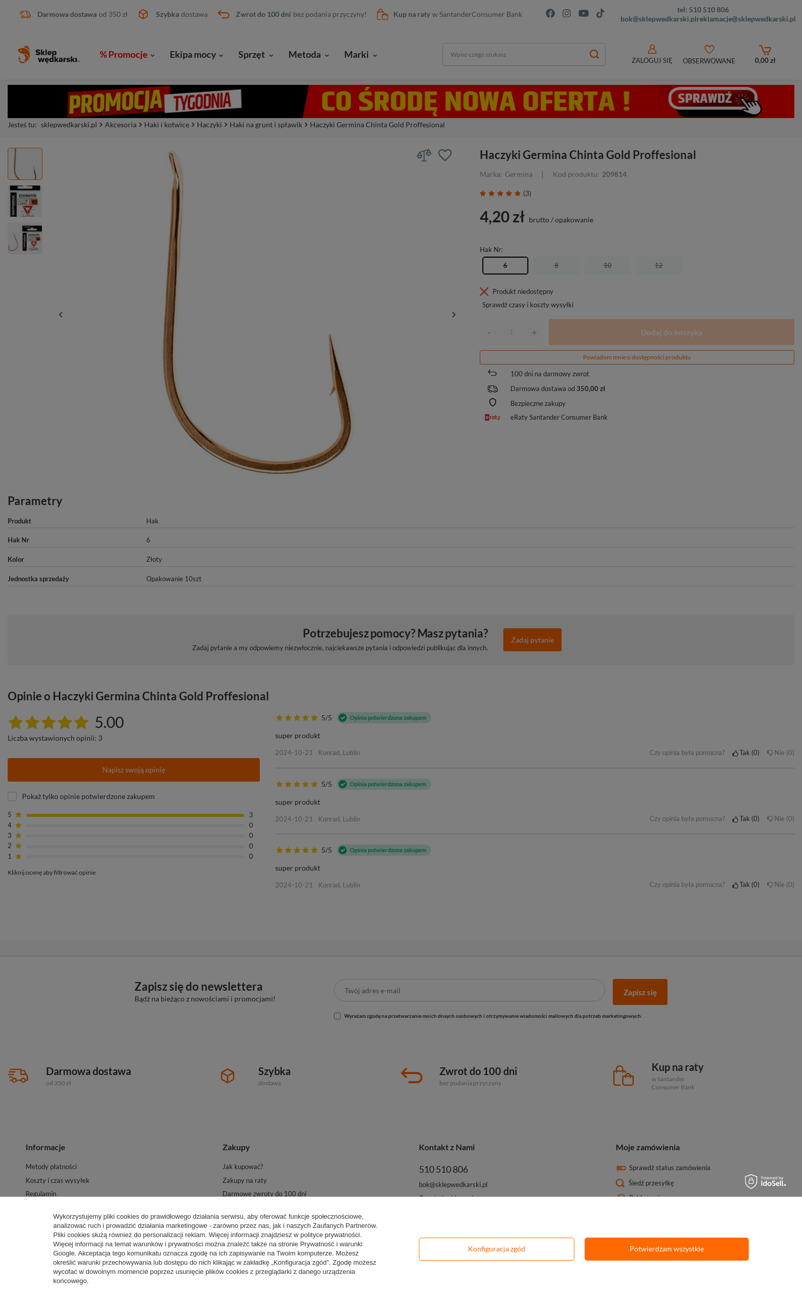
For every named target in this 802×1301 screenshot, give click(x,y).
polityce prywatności (330, 1235)
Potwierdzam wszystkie (667, 1248)
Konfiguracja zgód (496, 1248)
